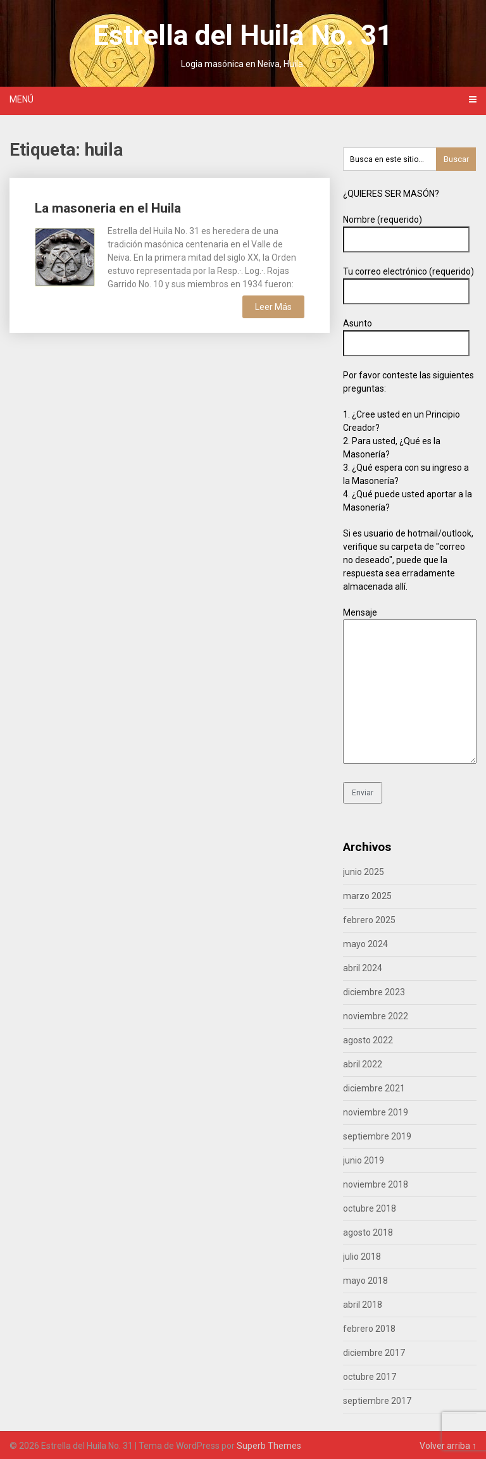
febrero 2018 (369, 1329)
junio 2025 (363, 872)
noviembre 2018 (375, 1184)
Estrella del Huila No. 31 (242, 35)
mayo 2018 (365, 1281)
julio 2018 (362, 1256)
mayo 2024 (365, 944)
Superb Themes (269, 1446)
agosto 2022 (368, 1040)
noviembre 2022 (375, 1016)
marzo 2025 (367, 896)
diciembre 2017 (374, 1353)
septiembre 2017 (377, 1401)
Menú (21, 99)
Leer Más (273, 307)
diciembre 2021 (374, 1088)
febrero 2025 (369, 920)
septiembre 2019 (377, 1136)
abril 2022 (362, 1064)
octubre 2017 (369, 1377)
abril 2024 (362, 968)
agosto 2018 (368, 1232)
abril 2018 (362, 1305)
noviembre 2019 (375, 1112)
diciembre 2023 (374, 992)
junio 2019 (363, 1160)
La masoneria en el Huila (108, 208)
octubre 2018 (369, 1208)
